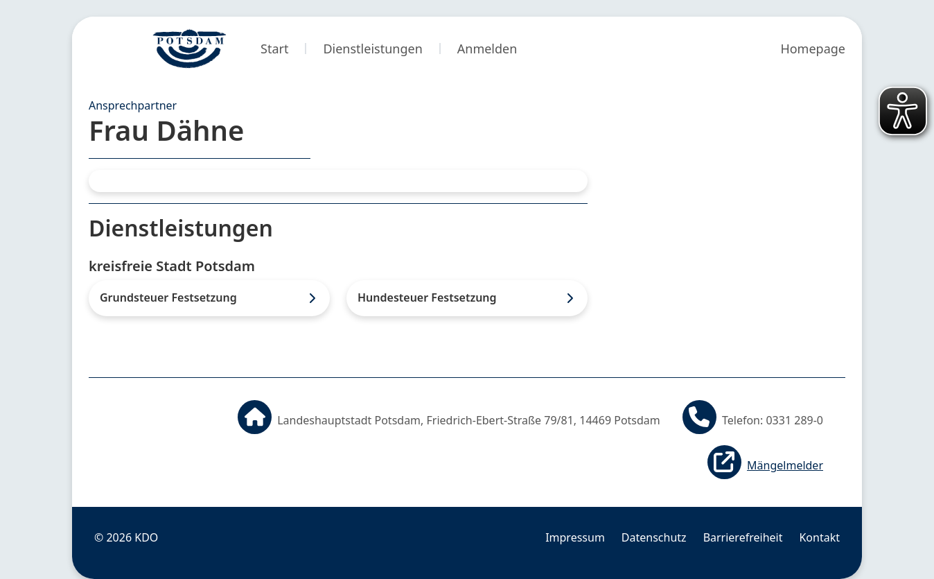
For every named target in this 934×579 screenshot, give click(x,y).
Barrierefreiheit (743, 537)
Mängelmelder (785, 465)
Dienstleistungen (372, 48)
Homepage (812, 48)
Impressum (575, 537)
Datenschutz (654, 537)
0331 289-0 (794, 420)
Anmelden (487, 48)
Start (274, 48)
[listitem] (209, 298)
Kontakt (819, 537)
